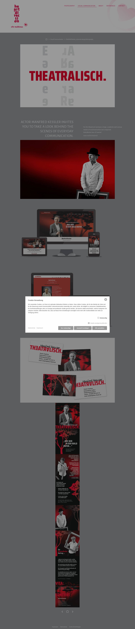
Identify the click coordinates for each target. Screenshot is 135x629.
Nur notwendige (66, 328)
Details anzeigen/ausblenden (98, 323)
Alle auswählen (99, 328)
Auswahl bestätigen (83, 328)
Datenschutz (31, 328)
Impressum (40, 328)
